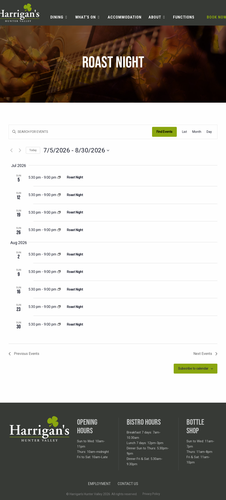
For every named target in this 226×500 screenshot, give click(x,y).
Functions (183, 17)
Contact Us (128, 483)
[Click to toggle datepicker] (76, 150)
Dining (56, 17)
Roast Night (75, 177)
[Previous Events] (11, 150)
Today (33, 150)
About (155, 17)
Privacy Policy (151, 494)
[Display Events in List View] (184, 132)
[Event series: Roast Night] (59, 177)
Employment (99, 483)
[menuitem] (59, 17)
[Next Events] (20, 150)
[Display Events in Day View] (209, 132)
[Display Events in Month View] (196, 132)
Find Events (164, 131)
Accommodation (124, 17)
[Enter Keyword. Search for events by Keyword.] (80, 132)
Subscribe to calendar (193, 368)
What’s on (85, 17)
